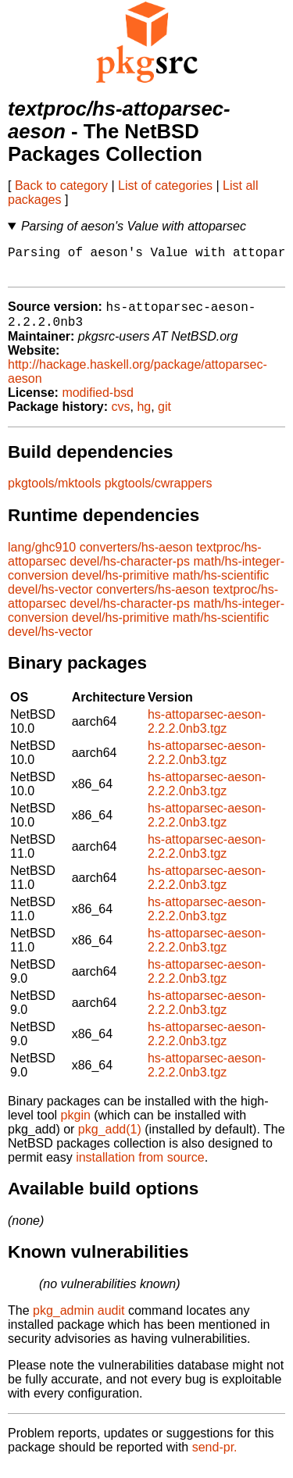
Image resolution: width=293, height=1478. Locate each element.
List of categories (165, 185)
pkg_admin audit (78, 1321)
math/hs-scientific (221, 586)
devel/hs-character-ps (130, 572)
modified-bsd (98, 403)
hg (144, 417)
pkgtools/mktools (54, 494)
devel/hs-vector (50, 600)
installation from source (140, 1168)
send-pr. (215, 1458)
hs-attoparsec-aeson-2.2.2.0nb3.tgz (207, 732)
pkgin (76, 1126)
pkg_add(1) (109, 1140)
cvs (121, 417)
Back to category (61, 185)
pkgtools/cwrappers (159, 494)
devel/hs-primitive (120, 586)
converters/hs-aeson (136, 558)
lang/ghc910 (42, 558)
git (164, 417)
